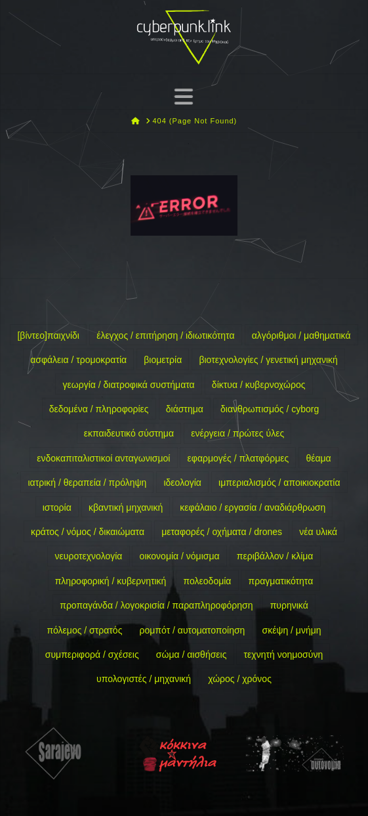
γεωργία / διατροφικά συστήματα (129, 384)
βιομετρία (163, 359)
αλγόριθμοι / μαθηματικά (301, 335)
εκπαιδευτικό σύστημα (129, 433)
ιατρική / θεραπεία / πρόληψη (87, 482)
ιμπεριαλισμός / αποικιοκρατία (279, 482)
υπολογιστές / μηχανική (143, 679)
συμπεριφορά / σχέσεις (92, 654)
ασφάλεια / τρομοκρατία (78, 359)
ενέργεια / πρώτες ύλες (237, 433)
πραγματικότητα (281, 581)
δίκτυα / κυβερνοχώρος (259, 384)
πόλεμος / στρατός (84, 630)
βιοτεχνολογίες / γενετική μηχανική (268, 359)
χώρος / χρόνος (240, 679)
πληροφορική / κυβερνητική (111, 581)
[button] (183, 96)
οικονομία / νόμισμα (180, 556)
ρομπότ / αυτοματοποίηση (192, 630)
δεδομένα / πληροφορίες (99, 409)
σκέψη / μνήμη (291, 630)
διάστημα (184, 409)
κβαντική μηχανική (126, 507)
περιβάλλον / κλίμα (275, 556)
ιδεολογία (182, 482)
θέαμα (318, 458)
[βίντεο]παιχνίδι (48, 335)
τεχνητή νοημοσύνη (283, 654)
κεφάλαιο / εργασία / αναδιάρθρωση (252, 507)
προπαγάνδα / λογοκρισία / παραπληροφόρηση (156, 605)
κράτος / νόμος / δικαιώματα (87, 531)
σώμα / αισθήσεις (191, 654)
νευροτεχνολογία (89, 556)
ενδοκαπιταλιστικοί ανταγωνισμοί (103, 458)
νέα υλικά (318, 531)
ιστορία (57, 507)
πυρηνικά (289, 605)
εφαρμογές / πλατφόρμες (238, 458)
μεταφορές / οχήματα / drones (221, 531)
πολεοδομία (208, 581)
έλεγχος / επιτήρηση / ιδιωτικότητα (165, 335)
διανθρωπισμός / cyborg (269, 409)
